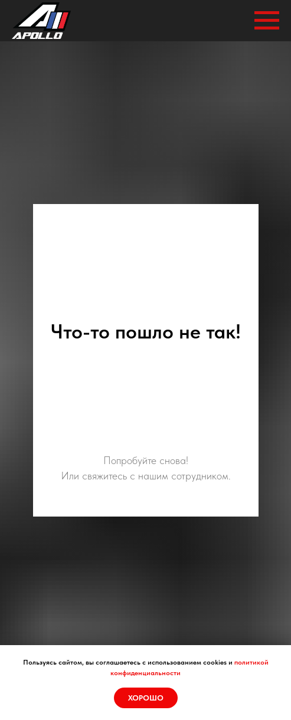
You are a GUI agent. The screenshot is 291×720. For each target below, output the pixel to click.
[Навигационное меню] (266, 20)
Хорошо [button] (146, 697)
